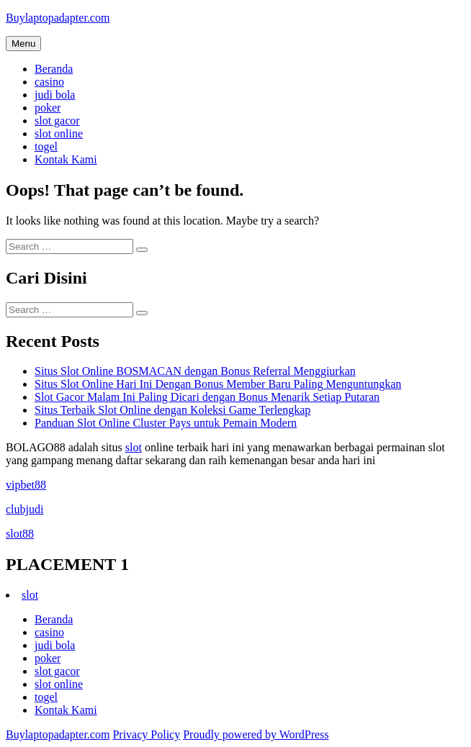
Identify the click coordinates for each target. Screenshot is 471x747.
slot (133, 447)
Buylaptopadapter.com (57, 18)
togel (46, 146)
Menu (23, 43)
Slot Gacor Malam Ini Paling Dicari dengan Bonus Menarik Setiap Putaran (207, 397)
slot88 (20, 534)
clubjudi (24, 509)
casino (49, 82)
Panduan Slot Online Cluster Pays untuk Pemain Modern (166, 423)
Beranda (54, 69)
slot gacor (57, 120)
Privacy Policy (146, 734)
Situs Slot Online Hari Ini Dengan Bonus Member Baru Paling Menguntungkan (218, 384)
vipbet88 (26, 485)
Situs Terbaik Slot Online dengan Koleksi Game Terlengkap (172, 410)
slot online (59, 133)
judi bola (55, 95)
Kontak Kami (66, 159)
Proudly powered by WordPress (255, 734)
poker (47, 107)
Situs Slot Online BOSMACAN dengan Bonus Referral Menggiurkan (195, 371)
